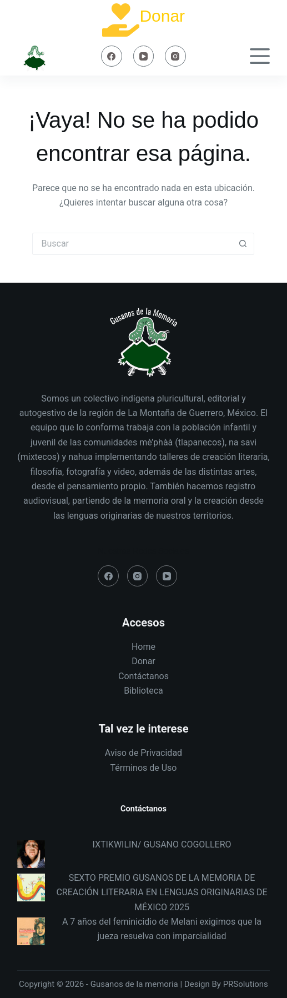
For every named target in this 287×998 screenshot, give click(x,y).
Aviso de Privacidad (143, 753)
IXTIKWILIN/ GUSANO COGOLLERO (161, 844)
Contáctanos (143, 676)
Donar (162, 16)
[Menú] (260, 56)
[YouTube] (143, 56)
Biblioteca (143, 690)
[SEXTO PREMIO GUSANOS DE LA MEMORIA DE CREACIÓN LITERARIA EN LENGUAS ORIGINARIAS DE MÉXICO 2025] (31, 887)
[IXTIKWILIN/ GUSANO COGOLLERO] (31, 854)
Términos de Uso (143, 768)
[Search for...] (132, 244)
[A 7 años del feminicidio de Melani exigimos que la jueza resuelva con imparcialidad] (31, 931)
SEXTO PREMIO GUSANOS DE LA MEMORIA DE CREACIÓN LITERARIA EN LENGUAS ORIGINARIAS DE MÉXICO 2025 (161, 892)
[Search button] (243, 244)
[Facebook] (111, 56)
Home (143, 646)
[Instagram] (175, 56)
